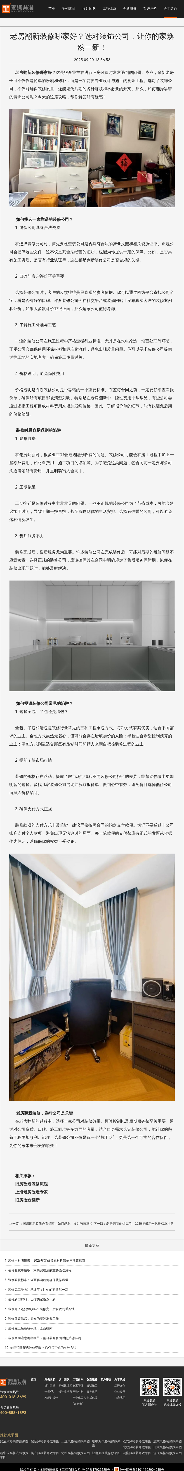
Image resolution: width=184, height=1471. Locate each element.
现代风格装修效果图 (167, 1453)
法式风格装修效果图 (167, 1441)
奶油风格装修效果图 (14, 1441)
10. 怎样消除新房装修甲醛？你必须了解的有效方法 (40, 1348)
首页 (51, 9)
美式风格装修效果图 (45, 1453)
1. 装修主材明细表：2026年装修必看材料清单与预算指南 (45, 1260)
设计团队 (89, 9)
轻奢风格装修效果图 (106, 1453)
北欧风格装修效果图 (137, 1447)
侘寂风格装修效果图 (45, 1441)
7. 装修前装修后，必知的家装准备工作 (32, 1318)
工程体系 (109, 9)
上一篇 (50, 1224)
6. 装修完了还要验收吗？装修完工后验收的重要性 (40, 1309)
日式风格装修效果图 (167, 1447)
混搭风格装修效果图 (137, 1453)
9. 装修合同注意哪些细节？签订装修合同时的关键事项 (43, 1338)
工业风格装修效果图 (75, 1441)
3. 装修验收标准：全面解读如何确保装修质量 (36, 1280)
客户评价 (150, 9)
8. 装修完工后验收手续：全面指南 (28, 1328)
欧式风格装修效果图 (137, 1441)
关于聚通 (170, 9)
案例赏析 (68, 9)
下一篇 (134, 1224)
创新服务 (130, 9)
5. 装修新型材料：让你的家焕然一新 (30, 1299)
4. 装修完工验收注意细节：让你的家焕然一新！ (38, 1289)
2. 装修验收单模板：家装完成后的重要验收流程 (38, 1270)
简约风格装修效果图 (75, 1453)
